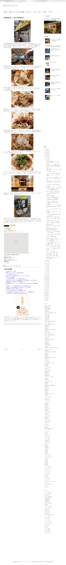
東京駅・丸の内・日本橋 (49, 329)
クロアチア (47, 435)
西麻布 (46, 358)
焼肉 (46, 510)
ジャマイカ (47, 478)
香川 (46, 395)
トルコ (46, 470)
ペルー (46, 436)
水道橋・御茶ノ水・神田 (49, 351)
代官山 (46, 374)
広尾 (46, 328)
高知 (46, 434)
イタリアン (47, 493)
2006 (46, 298)
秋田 (46, 410)
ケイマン (46, 477)
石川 (46, 318)
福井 (46, 378)
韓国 (46, 390)
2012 (46, 289)
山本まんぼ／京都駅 (49, 195)
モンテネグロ (47, 484)
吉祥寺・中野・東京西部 (49, 385)
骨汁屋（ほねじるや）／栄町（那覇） (53, 191)
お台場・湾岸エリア (48, 363)
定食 (46, 509)
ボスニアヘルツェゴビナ (49, 481)
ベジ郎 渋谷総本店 (7, 228)
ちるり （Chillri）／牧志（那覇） (52, 255)
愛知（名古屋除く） (48, 428)
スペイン (46, 370)
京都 (46, 310)
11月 (47, 158)
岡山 (46, 453)
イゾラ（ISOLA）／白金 (50, 171)
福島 (46, 475)
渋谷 (46, 342)
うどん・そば (47, 506)
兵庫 (46, 388)
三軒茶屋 (46, 447)
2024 (46, 152)
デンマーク (47, 429)
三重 (46, 417)
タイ (46, 360)
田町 (46, 354)
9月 (47, 260)
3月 (47, 269)
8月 (47, 261)
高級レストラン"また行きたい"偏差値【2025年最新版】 (56, 46)
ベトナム (46, 397)
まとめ (46, 524)
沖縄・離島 (47, 344)
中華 (46, 500)
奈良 (46, 406)
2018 (46, 279)
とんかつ (46, 528)
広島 (46, 392)
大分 (46, 413)
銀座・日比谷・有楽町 (49, 321)
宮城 (46, 450)
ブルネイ (46, 411)
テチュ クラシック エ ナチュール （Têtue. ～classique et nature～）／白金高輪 (53, 202)
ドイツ (46, 425)
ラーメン (46, 507)
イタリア (46, 442)
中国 (46, 449)
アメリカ (46, 332)
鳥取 (46, 464)
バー (46, 525)
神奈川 (46, 317)
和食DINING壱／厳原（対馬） (51, 228)
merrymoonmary (40, 561)
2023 (46, 153)
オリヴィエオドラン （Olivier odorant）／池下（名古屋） (53, 232)
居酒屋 (46, 499)
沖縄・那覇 (47, 308)
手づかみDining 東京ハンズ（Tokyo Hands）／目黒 (52, 162)
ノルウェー (47, 471)
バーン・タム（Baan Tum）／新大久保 (53, 246)
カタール (46, 454)
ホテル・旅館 (47, 496)
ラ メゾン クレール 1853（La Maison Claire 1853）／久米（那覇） (56, 40)
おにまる (46, 529)
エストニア (47, 466)
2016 (46, 282)
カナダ (46, 422)
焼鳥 (46, 513)
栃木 (46, 414)
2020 (46, 276)
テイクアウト (47, 532)
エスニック (47, 503)
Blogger (51, 561)
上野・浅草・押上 (48, 333)
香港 (46, 356)
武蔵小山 (46, 371)
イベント (46, 516)
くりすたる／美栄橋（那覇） (51, 236)
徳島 (46, 403)
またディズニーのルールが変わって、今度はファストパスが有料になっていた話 (53, 178)
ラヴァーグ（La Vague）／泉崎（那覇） (53, 173)
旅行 (46, 495)
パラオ (46, 443)
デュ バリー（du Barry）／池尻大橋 (52, 222)
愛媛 (46, 382)
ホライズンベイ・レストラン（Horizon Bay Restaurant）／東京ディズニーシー (53, 182)
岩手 (46, 486)
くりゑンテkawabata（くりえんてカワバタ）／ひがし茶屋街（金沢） (53, 189)
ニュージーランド (48, 376)
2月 (47, 271)
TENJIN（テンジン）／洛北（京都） (53, 163)
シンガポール (47, 381)
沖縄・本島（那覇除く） (49, 312)
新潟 (46, 364)
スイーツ (46, 520)
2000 (46, 300)
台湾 (46, 346)
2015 (46, 284)
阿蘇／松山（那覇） (49, 224)
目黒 (46, 311)
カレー (46, 511)
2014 (46, 286)
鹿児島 (46, 375)
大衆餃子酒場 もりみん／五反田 (52, 254)
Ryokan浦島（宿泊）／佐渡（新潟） (53, 216)
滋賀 (46, 404)
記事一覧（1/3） (54, 62)
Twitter (39, 11)
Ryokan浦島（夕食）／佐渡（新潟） (53, 220)
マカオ (46, 474)
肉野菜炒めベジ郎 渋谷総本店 (51, 229)
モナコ (46, 482)
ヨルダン (46, 457)
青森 (46, 446)
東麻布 (46, 343)
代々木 (46, 361)
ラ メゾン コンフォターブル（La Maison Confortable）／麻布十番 (56, 69)
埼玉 (46, 445)
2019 (46, 278)
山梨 (46, 460)
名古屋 (46, 319)
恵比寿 (46, 307)
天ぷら (46, 531)
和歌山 (46, 418)
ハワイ (46, 336)
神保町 (46, 386)
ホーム (22, 349)
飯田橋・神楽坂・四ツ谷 (49, 357)
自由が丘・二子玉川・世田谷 (50, 347)
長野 (46, 379)
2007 (46, 297)
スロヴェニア (47, 468)
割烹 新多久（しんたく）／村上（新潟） (53, 187)
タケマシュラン (10, 5)
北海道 (46, 325)
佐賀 (46, 432)
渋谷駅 (19, 266)
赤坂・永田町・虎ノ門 (49, 335)
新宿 (46, 331)
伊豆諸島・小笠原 (48, 393)
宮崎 (46, 389)
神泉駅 (16, 266)
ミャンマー (47, 420)
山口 (46, 459)
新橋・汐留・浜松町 (48, 339)
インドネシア (47, 396)
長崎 (46, 372)
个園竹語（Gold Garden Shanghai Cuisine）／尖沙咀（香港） (55, 83)
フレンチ (46, 492)
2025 (46, 150)
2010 (46, 292)
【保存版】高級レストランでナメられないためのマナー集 (56, 49)
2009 (46, 294)
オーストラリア (48, 349)
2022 (46, 155)
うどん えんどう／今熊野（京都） (52, 252)
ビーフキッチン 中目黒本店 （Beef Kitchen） (56, 89)
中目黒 (46, 340)
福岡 (46, 350)
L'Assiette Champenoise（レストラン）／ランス (56, 56)
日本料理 (46, 502)
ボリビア (46, 438)
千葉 (46, 368)
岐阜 (46, 407)
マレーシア (47, 367)
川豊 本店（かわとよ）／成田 (51, 238)
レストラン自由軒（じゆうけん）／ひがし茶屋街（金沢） (53, 243)
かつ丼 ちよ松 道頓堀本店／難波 (52, 197)
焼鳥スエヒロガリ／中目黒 (56, 95)
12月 (47, 156)
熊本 (46, 383)
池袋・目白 (47, 421)
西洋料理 (46, 497)
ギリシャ (46, 467)
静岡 (46, 365)
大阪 (46, 314)
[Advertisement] (22, 337)
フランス (46, 322)
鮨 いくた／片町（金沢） (50, 250)
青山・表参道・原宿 (48, 324)
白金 (46, 326)
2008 (46, 295)
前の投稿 (39, 349)
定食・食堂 (12, 266)
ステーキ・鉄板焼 (48, 514)
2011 (46, 290)
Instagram (45, 11)
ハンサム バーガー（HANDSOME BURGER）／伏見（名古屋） (52, 199)
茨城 (46, 463)
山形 (46, 452)
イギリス (46, 415)
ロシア (46, 485)
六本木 (46, 315)
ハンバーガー (47, 521)
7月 (47, 263)
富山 (46, 353)
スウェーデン (47, 456)
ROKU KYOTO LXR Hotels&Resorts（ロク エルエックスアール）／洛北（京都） (53, 166)
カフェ (46, 518)
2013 (46, 287)
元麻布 (46, 408)
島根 (46, 427)
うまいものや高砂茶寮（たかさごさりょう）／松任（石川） (53, 240)
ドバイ (46, 431)
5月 (47, 266)
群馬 (46, 461)
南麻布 (46, 399)
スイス (46, 400)
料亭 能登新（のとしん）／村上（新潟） (53, 204)
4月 (47, 268)
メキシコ (46, 439)
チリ (46, 424)
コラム (46, 517)
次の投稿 (5, 349)
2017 (46, 281)
